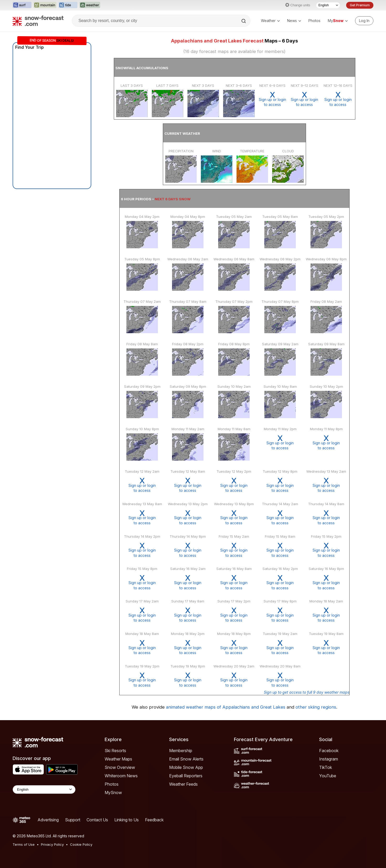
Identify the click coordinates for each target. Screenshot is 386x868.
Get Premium (360, 5)
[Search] (244, 21)
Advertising (48, 819)
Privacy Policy (52, 844)
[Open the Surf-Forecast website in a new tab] (22, 5)
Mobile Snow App (186, 767)
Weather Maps (118, 759)
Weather (270, 20)
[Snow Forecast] (38, 20)
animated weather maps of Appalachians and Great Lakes (225, 707)
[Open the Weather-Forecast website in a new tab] (89, 5)
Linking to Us (126, 819)
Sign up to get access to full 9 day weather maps (306, 692)
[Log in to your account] (364, 20)
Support (72, 819)
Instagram (328, 759)
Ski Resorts (115, 750)
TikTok (325, 767)
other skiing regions (316, 707)
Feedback (154, 819)
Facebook (329, 750)
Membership (180, 750)
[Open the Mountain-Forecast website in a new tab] (45, 5)
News (294, 20)
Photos (314, 20)
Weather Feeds (183, 784)
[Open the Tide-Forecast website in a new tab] (67, 5)
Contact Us (97, 819)
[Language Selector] (328, 5)
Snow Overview (120, 767)
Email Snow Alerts (186, 759)
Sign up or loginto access (272, 99)
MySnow (113, 792)
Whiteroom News (121, 775)
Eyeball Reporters (185, 775)
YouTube (327, 775)
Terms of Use (24, 844)
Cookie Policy (81, 844)
